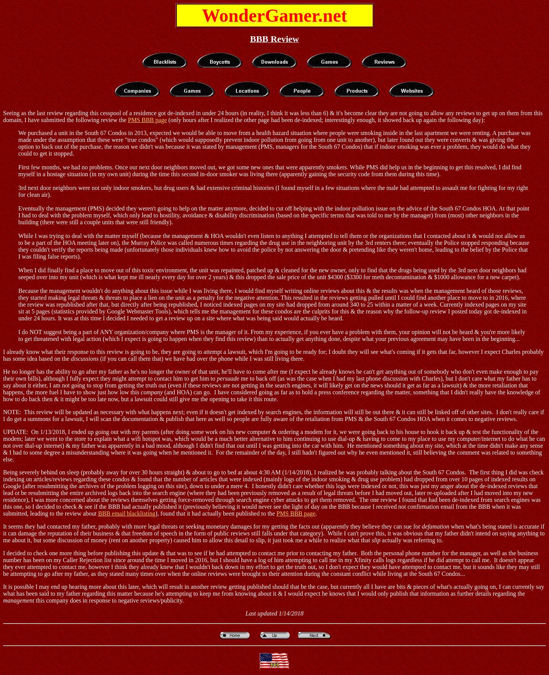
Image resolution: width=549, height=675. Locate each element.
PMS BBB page (147, 120)
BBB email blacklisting (126, 513)
